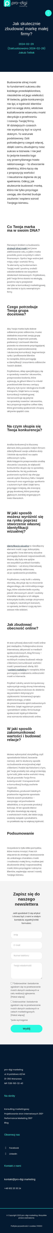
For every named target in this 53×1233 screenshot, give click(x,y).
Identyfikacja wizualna (18, 546)
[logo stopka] (15, 1060)
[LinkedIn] (26, 1153)
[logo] (15, 3)
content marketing (17, 669)
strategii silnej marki (17, 248)
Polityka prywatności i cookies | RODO (26, 1226)
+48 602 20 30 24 (12, 1188)
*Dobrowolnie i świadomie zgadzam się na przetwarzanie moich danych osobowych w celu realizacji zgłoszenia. (26, 990)
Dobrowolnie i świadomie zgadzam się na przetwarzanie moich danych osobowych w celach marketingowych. (26, 1008)
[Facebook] (26, 1147)
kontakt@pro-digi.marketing (19, 1179)
